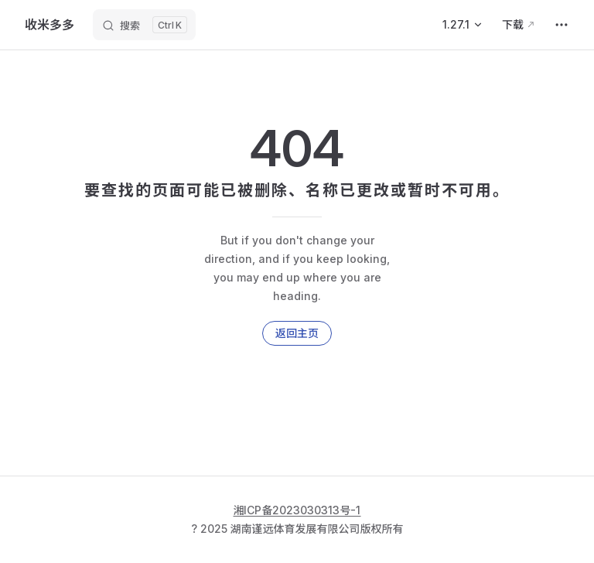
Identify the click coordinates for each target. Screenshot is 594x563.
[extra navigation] (561, 24)
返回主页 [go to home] (297, 333)
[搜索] (144, 24)
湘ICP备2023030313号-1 (297, 510)
